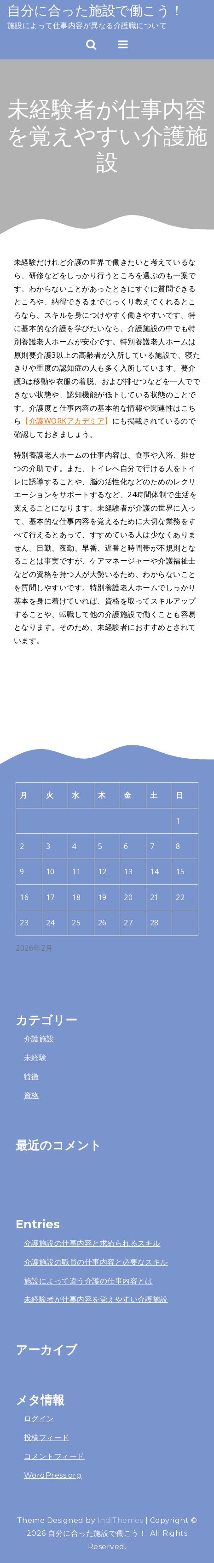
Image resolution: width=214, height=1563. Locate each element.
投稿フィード (46, 1437)
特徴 (31, 1076)
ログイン (39, 1418)
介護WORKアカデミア (66, 421)
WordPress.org (52, 1475)
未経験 (35, 1057)
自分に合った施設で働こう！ (95, 10)
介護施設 (39, 1038)
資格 (31, 1095)
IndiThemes (121, 1520)
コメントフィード (54, 1456)
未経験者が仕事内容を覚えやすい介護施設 (96, 1299)
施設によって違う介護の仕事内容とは (88, 1281)
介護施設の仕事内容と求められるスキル (92, 1243)
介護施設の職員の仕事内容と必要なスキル (96, 1262)
